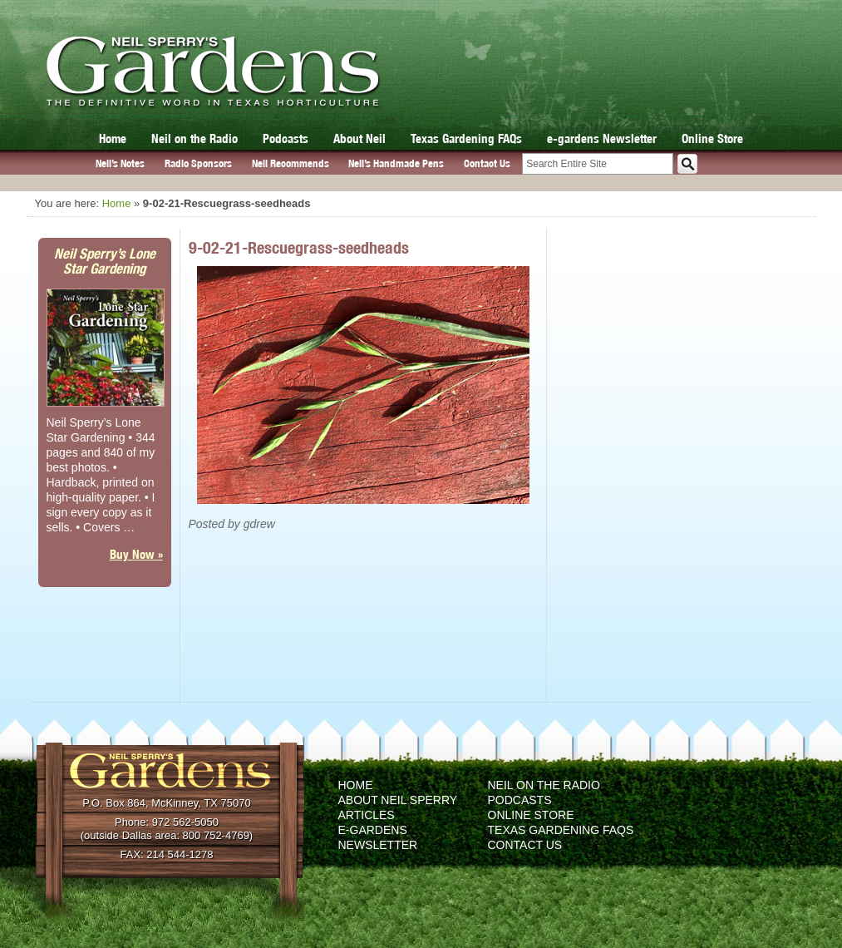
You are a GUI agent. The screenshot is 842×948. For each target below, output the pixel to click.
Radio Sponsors (198, 163)
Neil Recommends (290, 163)
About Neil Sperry (398, 800)
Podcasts (285, 138)
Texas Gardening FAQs (466, 138)
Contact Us (487, 163)
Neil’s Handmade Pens (396, 163)
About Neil (359, 138)
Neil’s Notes (120, 163)
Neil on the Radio (194, 138)
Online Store (712, 138)
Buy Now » (136, 554)
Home (112, 138)
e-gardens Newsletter (602, 138)
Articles (366, 815)
